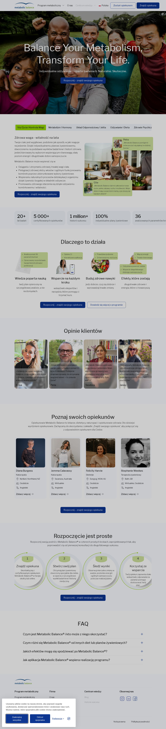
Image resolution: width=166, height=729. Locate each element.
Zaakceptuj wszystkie (17, 718)
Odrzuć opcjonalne (40, 718)
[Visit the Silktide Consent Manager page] (69, 719)
